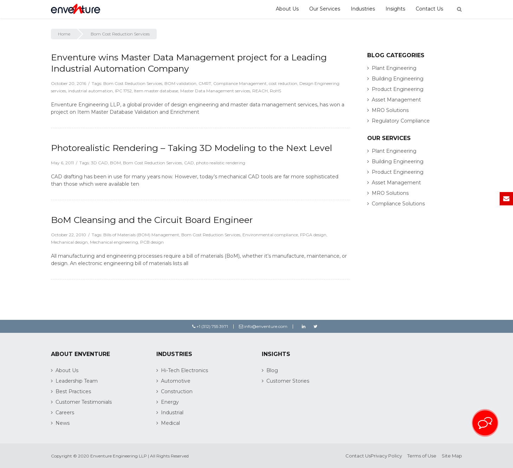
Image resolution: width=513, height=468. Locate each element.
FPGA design (313, 234)
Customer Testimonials (84, 402)
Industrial (172, 412)
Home (64, 34)
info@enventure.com (263, 326)
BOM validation (180, 83)
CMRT (205, 83)
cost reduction (283, 83)
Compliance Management (240, 83)
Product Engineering (397, 89)
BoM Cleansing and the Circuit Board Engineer (152, 220)
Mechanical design (69, 242)
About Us (287, 9)
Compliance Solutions (398, 203)
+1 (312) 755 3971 (210, 326)
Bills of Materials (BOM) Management (141, 234)
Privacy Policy (386, 456)
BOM (115, 162)
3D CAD (99, 162)
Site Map (452, 456)
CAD (189, 162)
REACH (260, 90)
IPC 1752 (123, 90)
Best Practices (73, 391)
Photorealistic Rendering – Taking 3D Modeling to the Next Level (191, 148)
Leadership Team (77, 381)
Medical (170, 423)
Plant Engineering (394, 68)
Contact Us (429, 9)
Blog (272, 370)
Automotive (175, 381)
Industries (363, 9)
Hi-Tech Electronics (184, 370)
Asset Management (396, 100)
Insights (395, 9)
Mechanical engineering (114, 242)
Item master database (156, 90)
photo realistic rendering (220, 162)
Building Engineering (397, 78)
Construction (177, 391)
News (63, 423)
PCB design (152, 242)
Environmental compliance (270, 234)
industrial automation (90, 90)
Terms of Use (421, 456)
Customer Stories (287, 381)
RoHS (275, 90)
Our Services (324, 9)
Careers (65, 412)
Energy (170, 402)
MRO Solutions (390, 110)
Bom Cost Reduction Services (132, 83)
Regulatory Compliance (401, 121)
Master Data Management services (215, 90)
